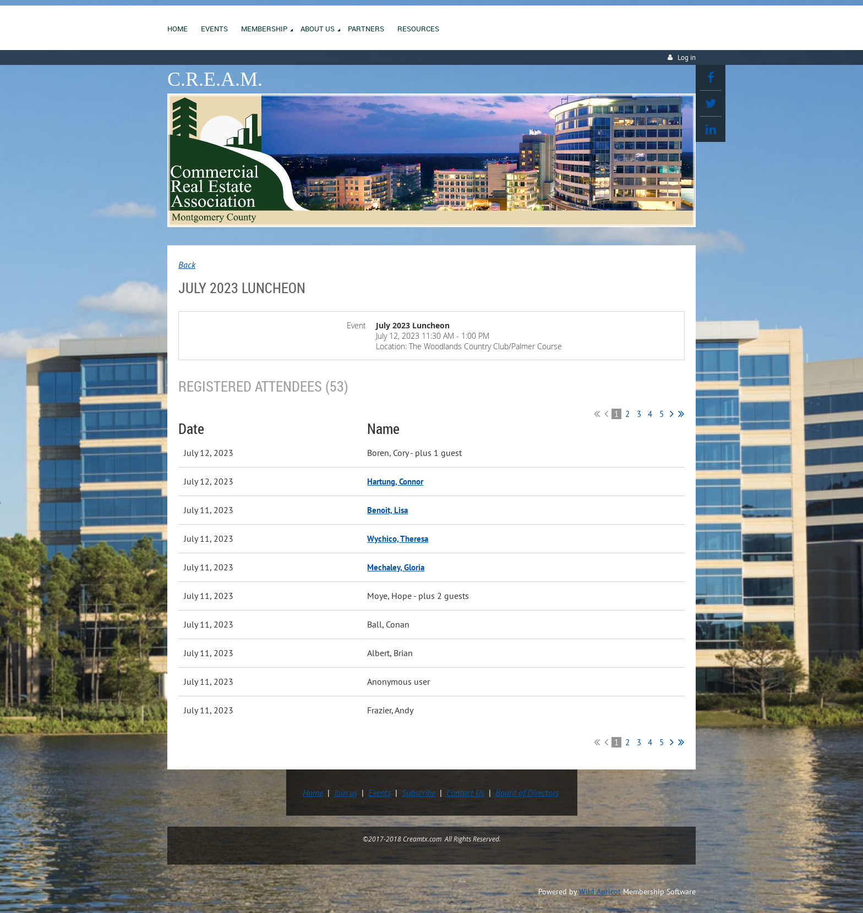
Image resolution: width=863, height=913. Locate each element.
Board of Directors (527, 792)
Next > (672, 413)
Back (186, 264)
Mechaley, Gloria (395, 567)
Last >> (681, 413)
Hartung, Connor (395, 481)
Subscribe (418, 792)
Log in (687, 57)
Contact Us (465, 792)
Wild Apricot (600, 892)
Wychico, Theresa (397, 539)
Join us (345, 792)
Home (313, 792)
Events (379, 792)
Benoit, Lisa (387, 510)
